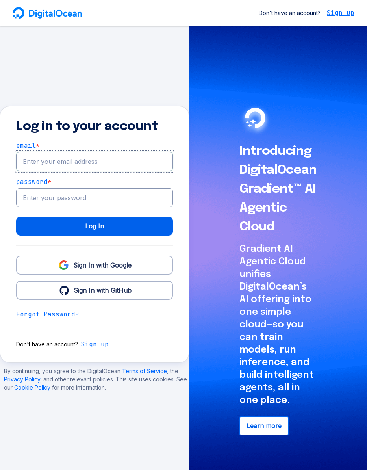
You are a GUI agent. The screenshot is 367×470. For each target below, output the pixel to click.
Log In (94, 226)
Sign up (340, 13)
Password (34, 182)
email (28, 145)
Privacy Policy (22, 379)
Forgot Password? (47, 314)
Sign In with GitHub (95, 290)
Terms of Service (144, 371)
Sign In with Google (94, 264)
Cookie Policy (33, 387)
